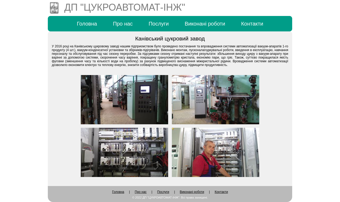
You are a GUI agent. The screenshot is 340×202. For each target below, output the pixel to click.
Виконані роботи (205, 24)
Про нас (123, 24)
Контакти (252, 24)
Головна (87, 24)
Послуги (158, 24)
